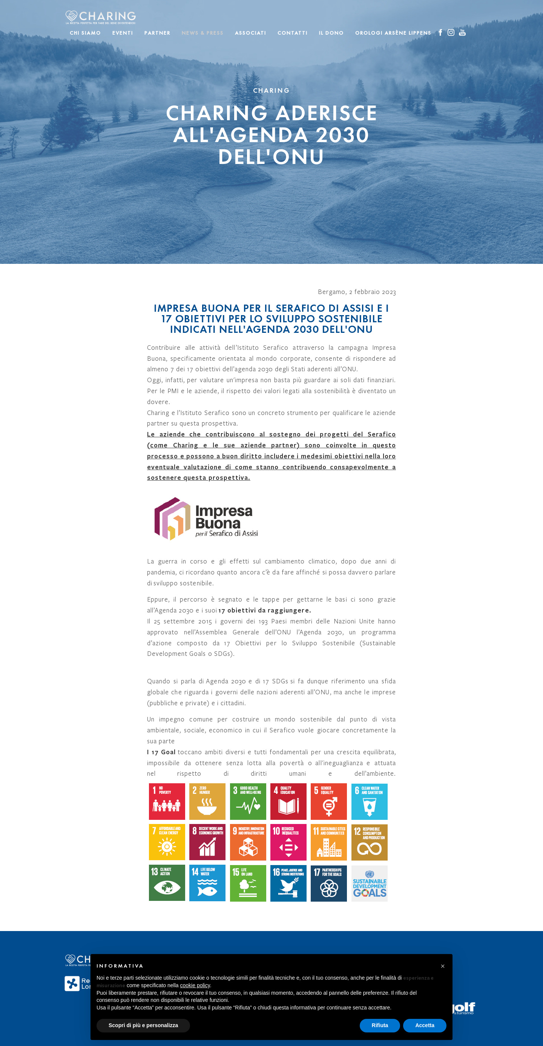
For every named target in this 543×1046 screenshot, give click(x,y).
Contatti (293, 32)
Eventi (122, 32)
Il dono (331, 32)
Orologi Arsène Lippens (393, 32)
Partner (157, 32)
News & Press (203, 32)
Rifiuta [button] (380, 1025)
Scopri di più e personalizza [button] (143, 1025)
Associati (250, 32)
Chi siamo (85, 32)
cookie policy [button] (195, 985)
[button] (443, 966)
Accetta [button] (424, 1025)
